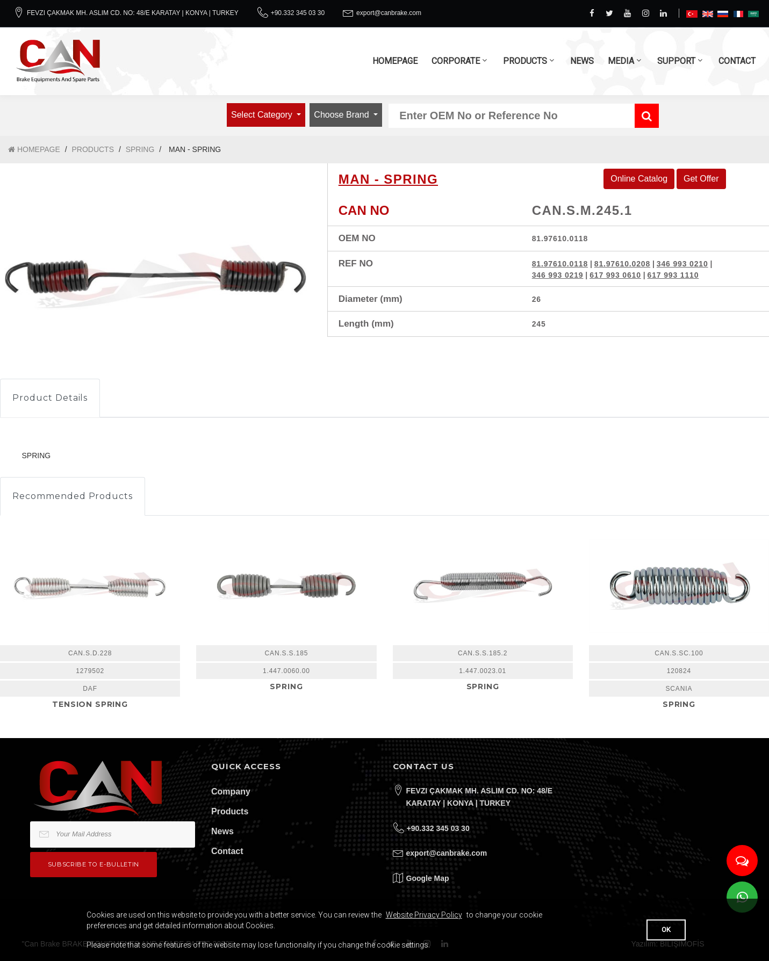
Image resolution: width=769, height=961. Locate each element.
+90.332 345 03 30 (298, 13)
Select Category (262, 114)
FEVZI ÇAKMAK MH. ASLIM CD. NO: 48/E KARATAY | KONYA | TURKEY (133, 13)
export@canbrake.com (388, 13)
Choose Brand (342, 114)
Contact (227, 851)
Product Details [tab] (50, 398)
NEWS (582, 61)
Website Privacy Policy (424, 915)
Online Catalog (638, 178)
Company (230, 791)
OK (666, 930)
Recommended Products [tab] (72, 496)
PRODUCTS (525, 61)
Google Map (427, 878)
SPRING (140, 149)
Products (229, 811)
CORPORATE (456, 61)
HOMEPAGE (395, 61)
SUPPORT (676, 61)
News (222, 831)
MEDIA (621, 61)
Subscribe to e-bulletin (93, 864)
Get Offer (701, 178)
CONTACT (737, 61)
